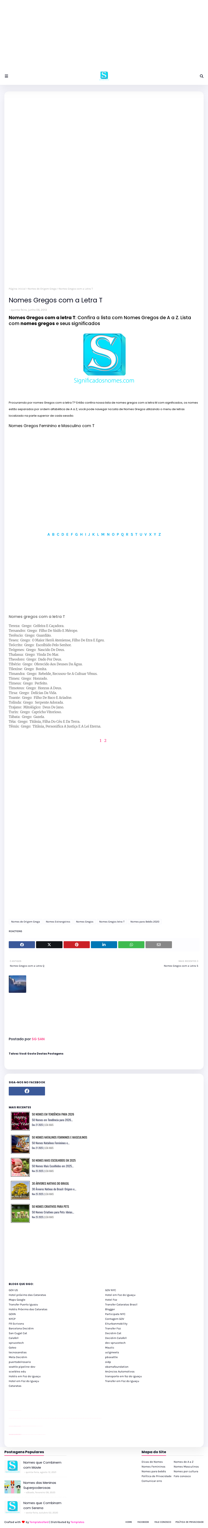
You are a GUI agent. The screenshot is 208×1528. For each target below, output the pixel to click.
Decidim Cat (113, 1333)
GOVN (12, 1314)
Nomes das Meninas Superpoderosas (39, 1485)
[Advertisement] (104, 37)
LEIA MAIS (49, 1125)
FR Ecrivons (16, 1323)
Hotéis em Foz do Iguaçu (25, 1376)
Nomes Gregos (84, 921)
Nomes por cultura (186, 1471)
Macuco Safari (38, 1434)
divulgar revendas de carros (14, 1410)
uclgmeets (112, 1352)
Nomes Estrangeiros (58, 921)
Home (128, 1522)
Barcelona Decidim (21, 1328)
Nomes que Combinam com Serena (42, 1505)
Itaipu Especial (42, 1434)
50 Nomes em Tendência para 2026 (53, 1114)
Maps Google (17, 1299)
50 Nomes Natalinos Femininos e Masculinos (59, 1137)
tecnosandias (18, 1352)
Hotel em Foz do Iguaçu (120, 1295)
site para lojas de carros (10, 1410)
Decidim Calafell (116, 1338)
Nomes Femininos (153, 1466)
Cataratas (15, 1385)
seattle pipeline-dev (22, 1366)
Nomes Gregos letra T (112, 921)
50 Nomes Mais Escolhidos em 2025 (54, 1160)
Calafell (14, 1338)
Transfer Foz (113, 1328)
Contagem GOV (114, 1318)
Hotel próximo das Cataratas (27, 1295)
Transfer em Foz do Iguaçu (122, 1381)
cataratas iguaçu (22, 1434)
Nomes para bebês (154, 1471)
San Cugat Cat (18, 1333)
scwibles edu (17, 1371)
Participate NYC (115, 1314)
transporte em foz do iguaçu (123, 1376)
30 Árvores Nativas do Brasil (50, 1183)
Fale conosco (182, 1476)
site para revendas (20, 1410)
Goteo (12, 1347)
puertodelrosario (20, 1362)
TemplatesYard (39, 1522)
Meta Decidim (18, 1357)
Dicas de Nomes (152, 1461)
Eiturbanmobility (116, 1323)
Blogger (110, 1309)
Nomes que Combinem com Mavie (42, 1465)
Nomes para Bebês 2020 (144, 921)
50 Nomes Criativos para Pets (50, 1206)
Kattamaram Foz (40, 1434)
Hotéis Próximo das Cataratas (28, 1309)
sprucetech (16, 1342)
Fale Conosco (162, 1522)
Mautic (109, 1347)
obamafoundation (116, 1366)
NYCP (12, 1318)
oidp (108, 1362)
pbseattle (111, 1357)
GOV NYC (110, 1290)
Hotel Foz (111, 1299)
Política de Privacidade (157, 1476)
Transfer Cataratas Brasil (121, 1304)
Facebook (143, 1522)
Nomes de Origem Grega (42, 288)
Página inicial (17, 288)
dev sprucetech (115, 1342)
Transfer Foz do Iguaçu (31, 1434)
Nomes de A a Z (184, 1461)
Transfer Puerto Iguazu (23, 1304)
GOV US (13, 1290)
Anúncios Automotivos (120, 1371)
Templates (77, 1522)
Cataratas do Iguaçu (44, 1434)
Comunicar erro (152, 1481)
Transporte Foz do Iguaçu (35, 1434)
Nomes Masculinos (186, 1466)
